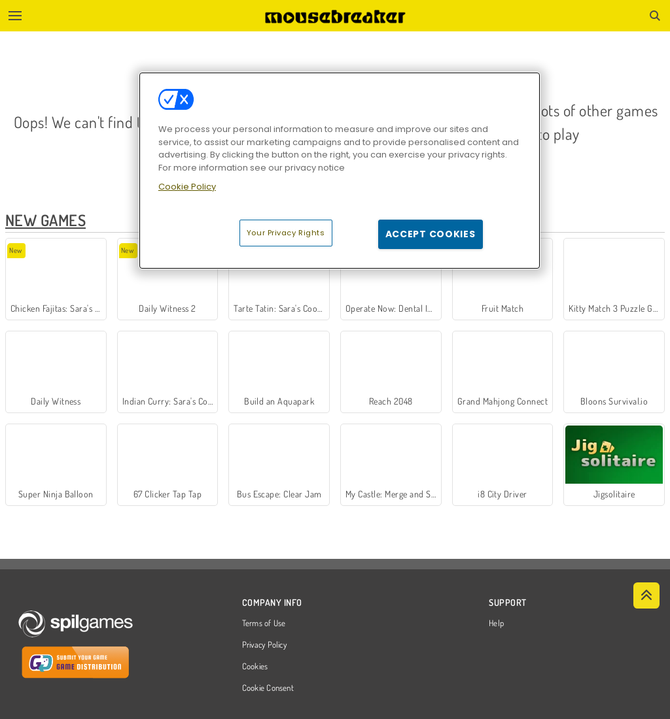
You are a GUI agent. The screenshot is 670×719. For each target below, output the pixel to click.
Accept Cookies (430, 234)
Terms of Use (264, 623)
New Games (45, 220)
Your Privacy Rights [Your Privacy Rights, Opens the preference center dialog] (286, 232)
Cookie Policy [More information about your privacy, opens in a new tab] (187, 186)
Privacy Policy (264, 645)
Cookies (255, 666)
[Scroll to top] (646, 595)
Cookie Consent (268, 688)
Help (496, 623)
